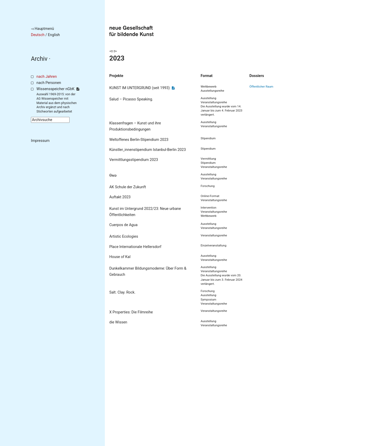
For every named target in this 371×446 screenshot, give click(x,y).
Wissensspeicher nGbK (58, 89)
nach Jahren (47, 76)
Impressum (40, 141)
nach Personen (49, 83)
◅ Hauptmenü (42, 29)
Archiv (39, 58)
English (54, 35)
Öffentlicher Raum (261, 86)
